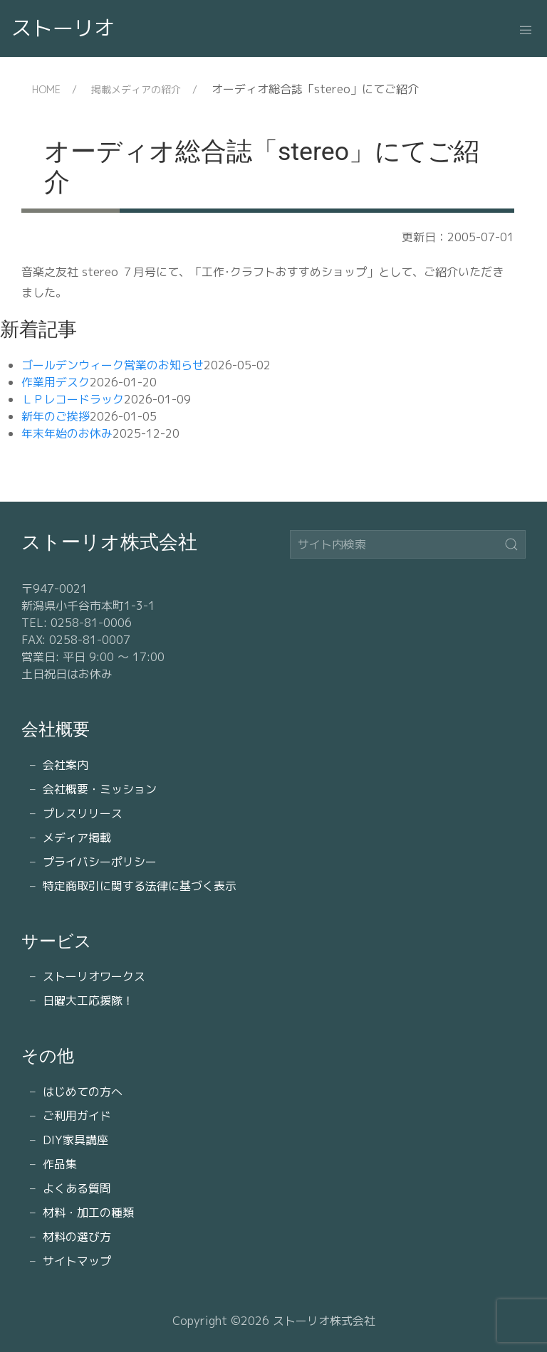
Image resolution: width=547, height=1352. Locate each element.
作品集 (60, 1164)
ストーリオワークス (94, 976)
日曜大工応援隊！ (88, 1000)
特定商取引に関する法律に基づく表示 (139, 886)
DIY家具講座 (75, 1140)
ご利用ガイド (77, 1116)
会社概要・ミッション (100, 789)
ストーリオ (63, 28)
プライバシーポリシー (100, 862)
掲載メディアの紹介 (136, 89)
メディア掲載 (77, 837)
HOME (46, 89)
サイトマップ (77, 1261)
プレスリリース (83, 813)
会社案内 (65, 765)
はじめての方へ (83, 1091)
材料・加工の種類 (88, 1212)
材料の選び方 (77, 1237)
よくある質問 (77, 1188)
